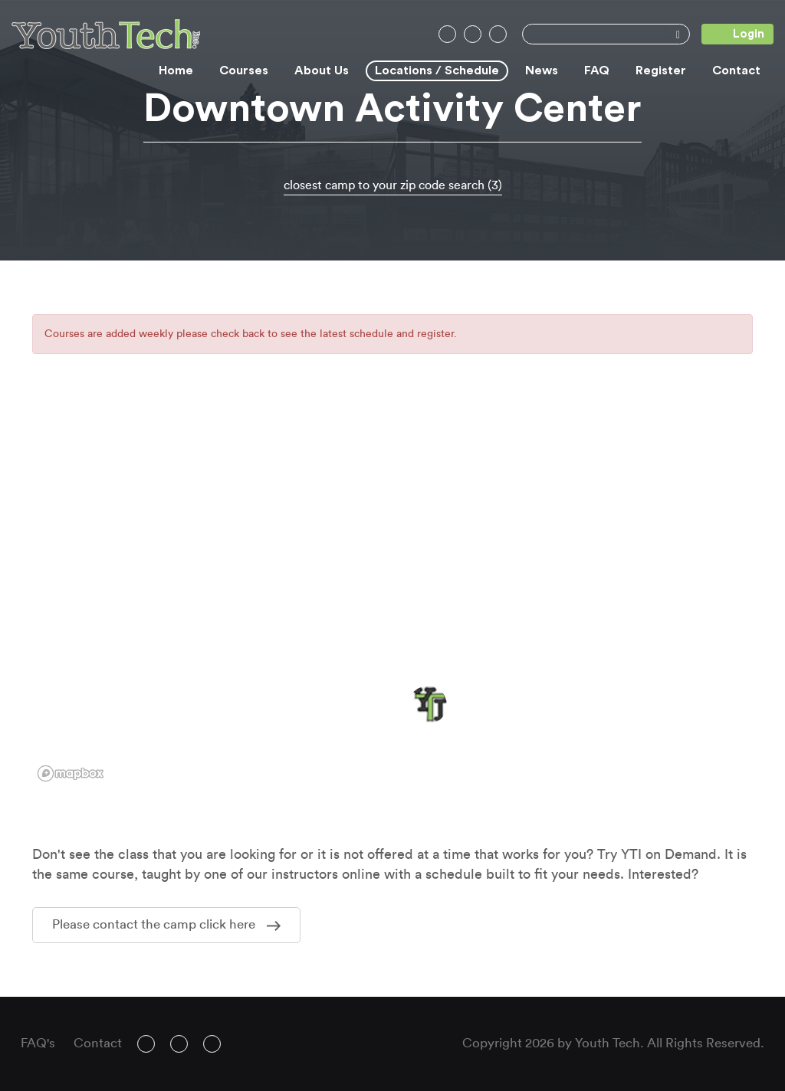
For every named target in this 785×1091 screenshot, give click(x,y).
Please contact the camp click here (166, 924)
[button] (428, 705)
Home (176, 70)
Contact (736, 70)
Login (732, 34)
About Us (321, 70)
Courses (243, 70)
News (541, 70)
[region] (392, 595)
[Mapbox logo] (70, 773)
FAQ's (38, 1043)
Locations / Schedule (437, 70)
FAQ (596, 70)
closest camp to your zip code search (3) (393, 185)
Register (661, 70)
